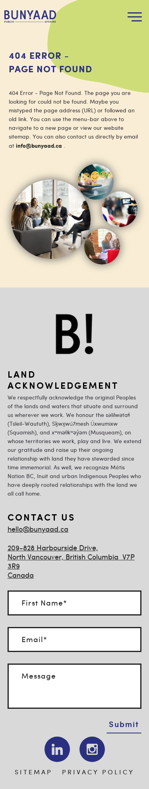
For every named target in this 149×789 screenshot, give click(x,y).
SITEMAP (33, 772)
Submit (124, 723)
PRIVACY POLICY (98, 772)
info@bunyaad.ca (39, 146)
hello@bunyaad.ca (38, 530)
